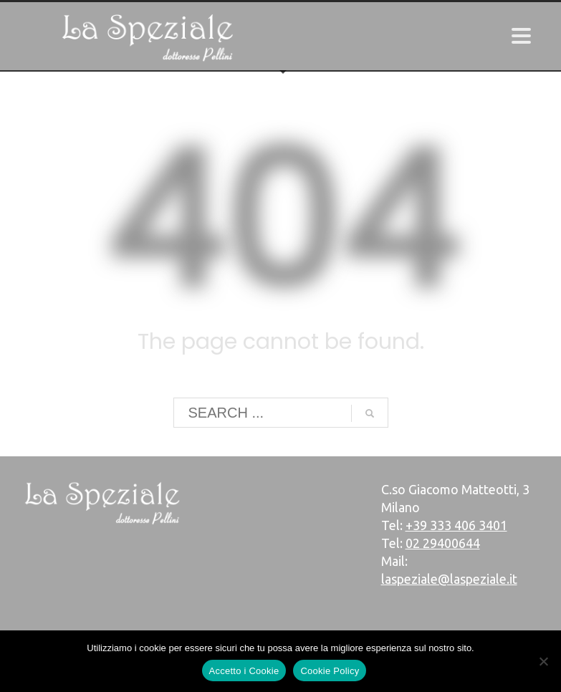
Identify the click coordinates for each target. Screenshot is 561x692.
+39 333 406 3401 (456, 525)
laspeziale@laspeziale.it (449, 579)
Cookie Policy (329, 670)
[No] (543, 661)
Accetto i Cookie (244, 670)
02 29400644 (443, 543)
